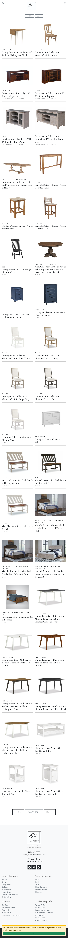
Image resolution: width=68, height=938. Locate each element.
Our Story (5, 905)
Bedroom (5, 887)
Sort (38, 16)
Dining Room (6, 884)
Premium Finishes (41, 889)
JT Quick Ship (6, 897)
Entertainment (6, 889)
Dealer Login (40, 907)
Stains (37, 884)
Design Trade (40, 918)
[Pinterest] (39, 867)
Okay (34, 934)
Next (49, 812)
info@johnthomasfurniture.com (34, 855)
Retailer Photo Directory (44, 912)
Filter (29, 16)
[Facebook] (34, 867)
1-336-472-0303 (34, 852)
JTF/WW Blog (40, 915)
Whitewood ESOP (8, 907)
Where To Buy (40, 905)
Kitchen (4, 882)
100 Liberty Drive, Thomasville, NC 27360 (34, 860)
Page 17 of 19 (33, 812)
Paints (37, 882)
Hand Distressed (41, 887)
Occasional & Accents (10, 894)
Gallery (4, 879)
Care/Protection (41, 920)
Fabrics (37, 879)
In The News (6, 912)
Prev (18, 812)
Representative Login (42, 910)
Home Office (6, 892)
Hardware (38, 892)
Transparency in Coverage (11, 915)
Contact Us (5, 910)
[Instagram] (30, 867)
